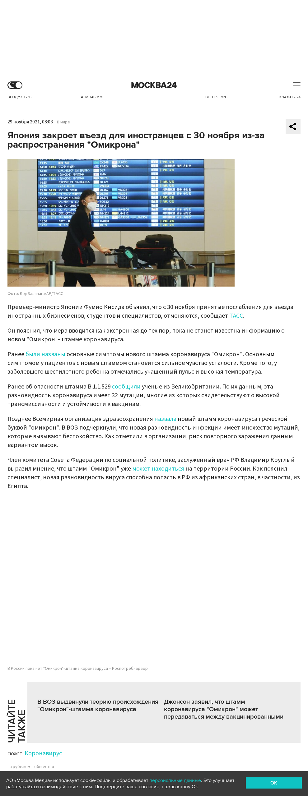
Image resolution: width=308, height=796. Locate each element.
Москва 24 (154, 85)
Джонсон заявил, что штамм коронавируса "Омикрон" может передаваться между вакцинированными (223, 709)
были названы (45, 354)
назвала (165, 419)
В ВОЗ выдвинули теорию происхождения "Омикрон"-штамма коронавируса (97, 705)
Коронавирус (43, 753)
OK (273, 783)
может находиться (158, 468)
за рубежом (18, 767)
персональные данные (175, 780)
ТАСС (236, 315)
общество (44, 767)
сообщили (126, 386)
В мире (63, 122)
